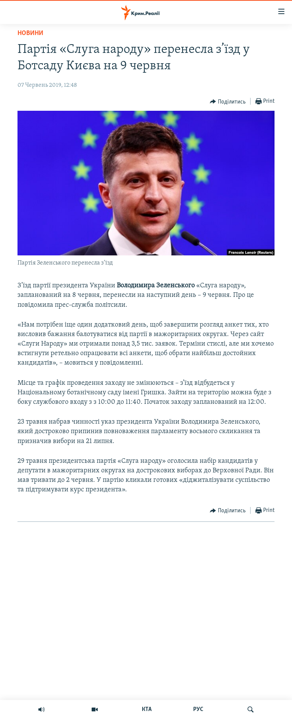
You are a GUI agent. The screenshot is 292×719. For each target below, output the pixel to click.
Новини (30, 33)
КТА (147, 709)
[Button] (228, 101)
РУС (198, 709)
